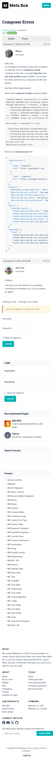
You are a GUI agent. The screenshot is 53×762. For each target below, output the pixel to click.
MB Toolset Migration (15, 597)
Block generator (35, 689)
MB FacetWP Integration (16, 532)
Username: (7, 319)
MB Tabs (9, 577)
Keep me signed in (13, 338)
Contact (5, 692)
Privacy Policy (33, 748)
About (4, 676)
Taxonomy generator (37, 686)
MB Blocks (10, 500)
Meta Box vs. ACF (36, 705)
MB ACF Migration (13, 488)
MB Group (10, 548)
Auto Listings (7, 712)
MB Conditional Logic (15, 516)
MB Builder (10, 504)
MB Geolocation (13, 544)
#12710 (47, 44)
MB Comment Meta (14, 512)
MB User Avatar (12, 605)
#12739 (46, 261)
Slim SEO (6, 705)
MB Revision (11, 564)
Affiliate (5, 682)
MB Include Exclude (14, 552)
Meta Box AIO (12, 625)
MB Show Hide (12, 572)
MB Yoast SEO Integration (17, 621)
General (13, 30)
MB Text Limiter (12, 593)
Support (5, 30)
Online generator (35, 679)
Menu (46, 5)
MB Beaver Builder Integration (19, 496)
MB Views (10, 617)
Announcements (13, 480)
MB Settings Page (13, 569)
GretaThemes (8, 708)
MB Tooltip (10, 601)
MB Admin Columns (14, 492)
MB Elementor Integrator (16, 528)
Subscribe (44, 733)
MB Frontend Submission (16, 540)
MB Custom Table (13, 524)
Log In (8, 344)
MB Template (11, 581)
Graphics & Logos (10, 695)
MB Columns (11, 508)
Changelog (7, 689)
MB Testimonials (13, 589)
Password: (7, 328)
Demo (30, 676)
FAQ (4, 686)
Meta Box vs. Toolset (37, 708)
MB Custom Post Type (15, 520)
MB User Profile (12, 613)
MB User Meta (12, 609)
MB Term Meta (12, 585)
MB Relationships (13, 556)
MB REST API (11, 560)
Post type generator (37, 682)
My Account (7, 679)
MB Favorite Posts (13, 536)
